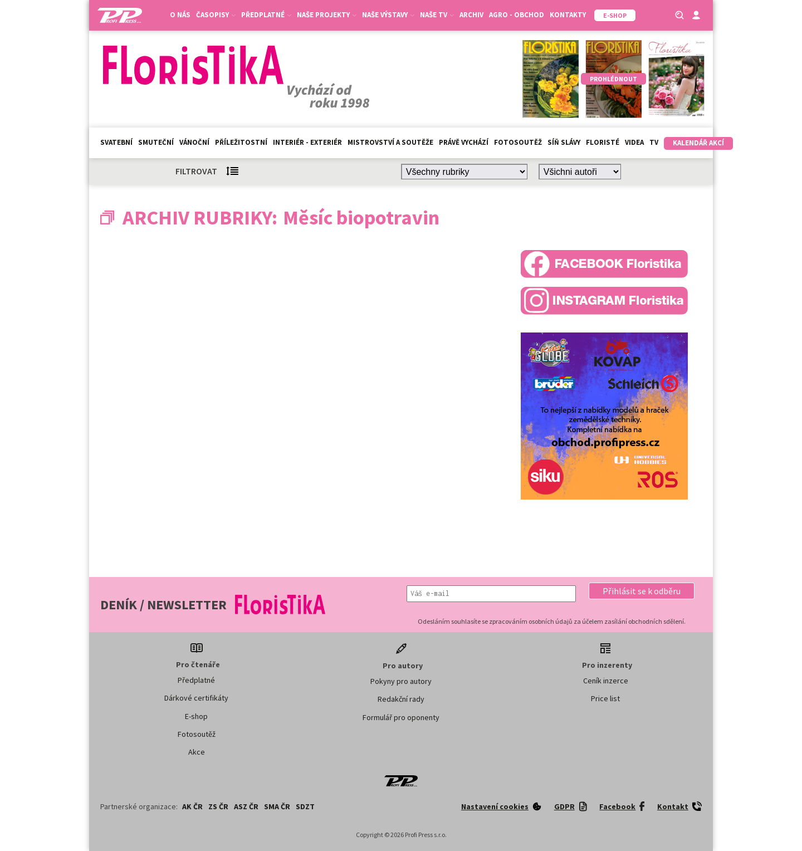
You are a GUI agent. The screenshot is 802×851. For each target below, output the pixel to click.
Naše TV (437, 14)
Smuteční (156, 142)
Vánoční (194, 142)
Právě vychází (463, 142)
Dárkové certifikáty (196, 698)
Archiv (471, 14)
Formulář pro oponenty (401, 717)
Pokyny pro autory (401, 681)
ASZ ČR (246, 806)
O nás (180, 14)
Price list (605, 698)
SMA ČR (277, 806)
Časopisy (216, 14)
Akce (196, 752)
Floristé (602, 142)
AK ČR (192, 806)
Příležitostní (241, 142)
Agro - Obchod (516, 14)
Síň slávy (563, 142)
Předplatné (266, 14)
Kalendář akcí (698, 143)
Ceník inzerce (605, 681)
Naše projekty (326, 14)
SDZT (305, 806)
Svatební (116, 142)
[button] (642, 591)
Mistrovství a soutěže (390, 142)
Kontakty (568, 14)
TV (653, 142)
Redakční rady (401, 699)
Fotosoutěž (518, 142)
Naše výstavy (388, 14)
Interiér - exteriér (307, 142)
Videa (634, 142)
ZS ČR (218, 806)
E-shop (196, 716)
